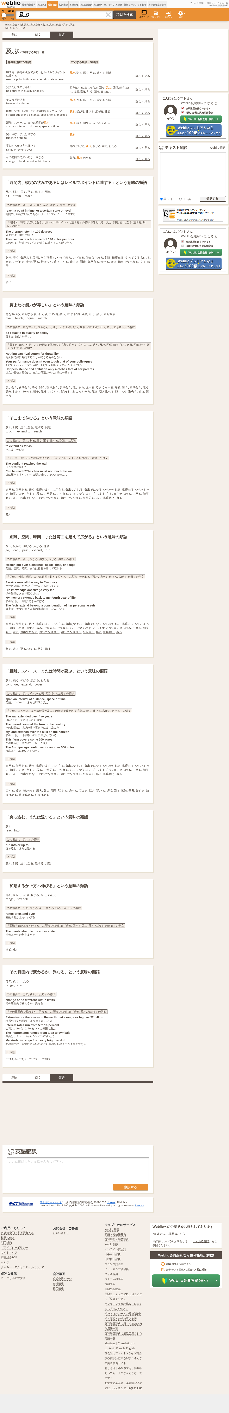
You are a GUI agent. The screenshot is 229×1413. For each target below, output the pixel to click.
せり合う (24, 387)
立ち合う (84, 391)
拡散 (124, 790)
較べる (27, 391)
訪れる (145, 257)
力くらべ (54, 391)
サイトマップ (9, 1252)
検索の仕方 (7, 1237)
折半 (8, 282)
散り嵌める (26, 795)
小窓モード (144, 14)
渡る (18, 790)
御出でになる (93, 489)
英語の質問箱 (113, 1289)
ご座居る (49, 494)
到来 (8, 257)
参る (114, 262)
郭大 (46, 790)
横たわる (29, 790)
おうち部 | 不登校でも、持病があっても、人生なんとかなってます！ (123, 1373)
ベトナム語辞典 (114, 1279)
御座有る (93, 262)
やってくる (132, 257)
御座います (43, 489)
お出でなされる (49, 498)
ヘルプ (5, 1262)
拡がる (72, 790)
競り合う (65, 387)
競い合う (11, 387)
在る (16, 498)
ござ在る (78, 257)
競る (95, 391)
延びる (100, 790)
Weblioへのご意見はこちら (169, 1233)
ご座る (136, 494)
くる (143, 262)
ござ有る (18, 262)
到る (108, 257)
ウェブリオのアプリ (13, 1278)
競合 (8, 391)
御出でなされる (128, 262)
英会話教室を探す (157, 4)
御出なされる (94, 257)
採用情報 (58, 1288)
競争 (36, 391)
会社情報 (58, 1283)
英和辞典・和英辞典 (30, 24)
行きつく (46, 262)
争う (35, 387)
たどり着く (48, 257)
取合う (132, 391)
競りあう (121, 391)
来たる (104, 262)
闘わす (65, 391)
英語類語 (52, 4)
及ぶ (8, 514)
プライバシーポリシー (14, 1247)
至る (36, 262)
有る (119, 498)
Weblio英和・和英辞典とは (17, 1232)
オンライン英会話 (113, 4)
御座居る (88, 498)
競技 (44, 391)
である (23, 1059)
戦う (125, 387)
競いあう (78, 387)
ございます (84, 494)
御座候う (109, 498)
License (111, 1202)
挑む (74, 391)
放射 (41, 649)
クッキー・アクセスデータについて (22, 1267)
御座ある (26, 257)
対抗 (141, 391)
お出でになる (29, 498)
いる (73, 494)
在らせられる (122, 494)
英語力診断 (86, 4)
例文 (38, 35)
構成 (8, 949)
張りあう (52, 387)
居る (39, 494)
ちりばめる (42, 795)
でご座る (35, 1059)
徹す (48, 649)
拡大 (92, 790)
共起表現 (63, 4)
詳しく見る (143, 76)
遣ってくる (61, 262)
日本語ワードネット (51, 1202)
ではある (11, 1059)
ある (99, 498)
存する (30, 494)
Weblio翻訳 (218, 147)
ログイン (168, 17)
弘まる (62, 790)
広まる (83, 790)
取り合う (135, 387)
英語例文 (41, 4)
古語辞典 (110, 1284)
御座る (10, 489)
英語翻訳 (97, 4)
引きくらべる (104, 387)
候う (32, 489)
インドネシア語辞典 (117, 1269)
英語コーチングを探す (135, 4)
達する (74, 262)
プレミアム (156, 17)
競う (146, 387)
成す (16, 949)
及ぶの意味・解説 (52, 24)
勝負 (118, 387)
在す (109, 494)
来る (8, 262)
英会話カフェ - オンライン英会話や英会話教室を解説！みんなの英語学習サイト (123, 1358)
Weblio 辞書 (11, 24)
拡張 (109, 790)
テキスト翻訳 (176, 147)
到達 (83, 262)
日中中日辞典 (113, 1254)
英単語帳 (74, 4)
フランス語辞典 (114, 1264)
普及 (131, 790)
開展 (54, 790)
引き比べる (106, 391)
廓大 (39, 790)
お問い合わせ (61, 1233)
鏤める (140, 790)
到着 (36, 257)
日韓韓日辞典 (113, 1259)
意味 (14, 35)
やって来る (64, 257)
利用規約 (6, 1242)
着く (16, 257)
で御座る (48, 1059)
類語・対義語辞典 (115, 1234)
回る (117, 790)
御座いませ (17, 494)
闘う (42, 387)
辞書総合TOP (9, 1257)
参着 (29, 262)
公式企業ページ (62, 1278)
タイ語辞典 (111, 1274)
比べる (90, 387)
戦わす (17, 391)
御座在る (118, 257)
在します (99, 494)
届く (23, 863)
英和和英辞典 (29, 4)
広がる (10, 790)
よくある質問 (201, 1241)
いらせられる (111, 489)
